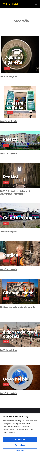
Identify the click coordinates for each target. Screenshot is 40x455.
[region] (20, 434)
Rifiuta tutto (20, 451)
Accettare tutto (20, 439)
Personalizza (20, 445)
